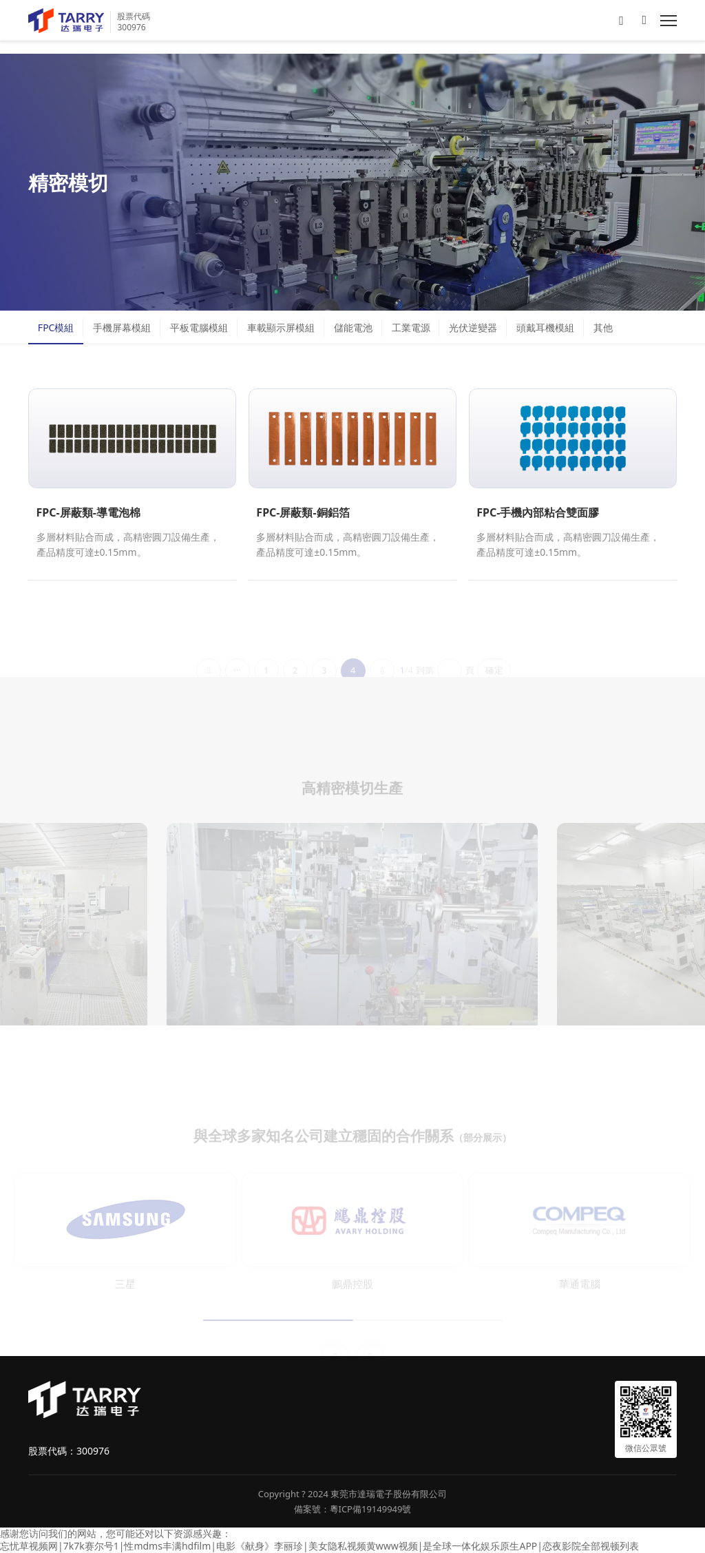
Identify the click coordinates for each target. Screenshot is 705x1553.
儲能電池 (353, 327)
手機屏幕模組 (122, 327)
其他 (603, 327)
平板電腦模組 (199, 327)
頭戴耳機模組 (545, 327)
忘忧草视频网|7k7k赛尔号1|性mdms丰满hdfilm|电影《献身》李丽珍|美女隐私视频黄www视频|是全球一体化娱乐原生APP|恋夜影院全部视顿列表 (319, 1545)
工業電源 (411, 327)
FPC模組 (56, 327)
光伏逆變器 (473, 327)
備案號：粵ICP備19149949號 (353, 1509)
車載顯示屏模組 (281, 327)
